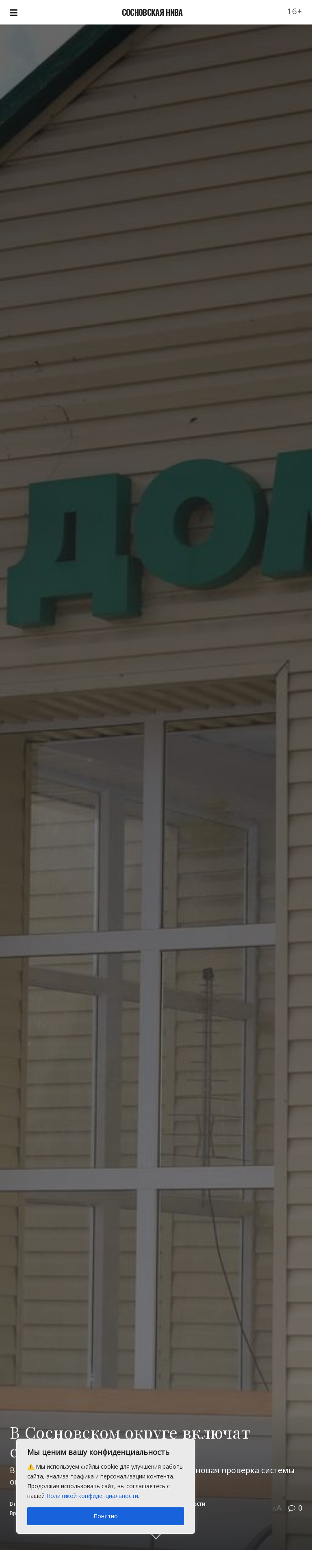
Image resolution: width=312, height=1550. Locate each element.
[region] (105, 1486)
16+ (295, 11)
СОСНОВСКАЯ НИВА (152, 12)
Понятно (105, 1516)
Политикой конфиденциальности (92, 1496)
